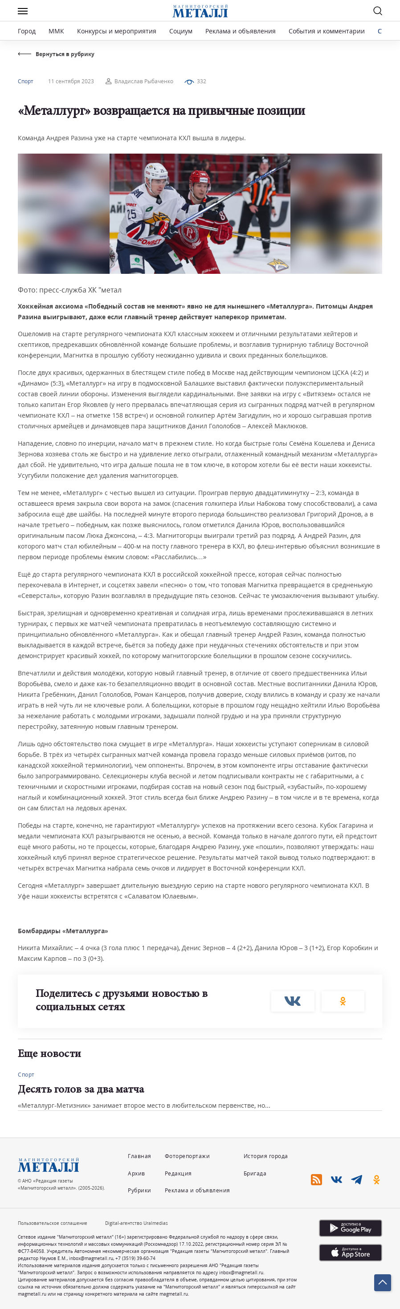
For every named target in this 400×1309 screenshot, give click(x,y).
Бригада (255, 1173)
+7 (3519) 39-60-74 (135, 1258)
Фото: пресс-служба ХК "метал (70, 290)
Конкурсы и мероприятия (117, 31)
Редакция (178, 1173)
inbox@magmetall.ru (91, 1258)
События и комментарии (327, 31)
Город (27, 31)
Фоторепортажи (187, 1156)
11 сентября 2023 (71, 81)
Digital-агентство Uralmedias (136, 1223)
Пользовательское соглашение (52, 1223)
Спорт (25, 81)
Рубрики (139, 1190)
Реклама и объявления (240, 31)
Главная (139, 1156)
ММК (56, 31)
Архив (136, 1173)
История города (266, 1156)
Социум (180, 31)
